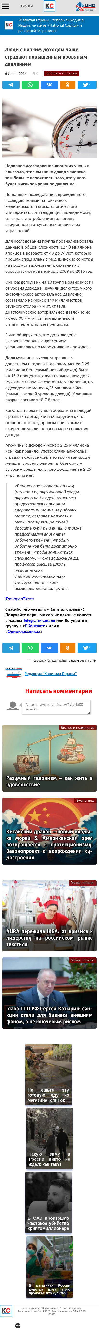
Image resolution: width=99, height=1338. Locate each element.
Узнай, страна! (83, 883)
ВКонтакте (35, 626)
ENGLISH (27, 6)
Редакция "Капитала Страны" (51, 673)
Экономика (85, 800)
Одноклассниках (24, 631)
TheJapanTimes (19, 599)
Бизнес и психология (78, 727)
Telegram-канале (39, 620)
